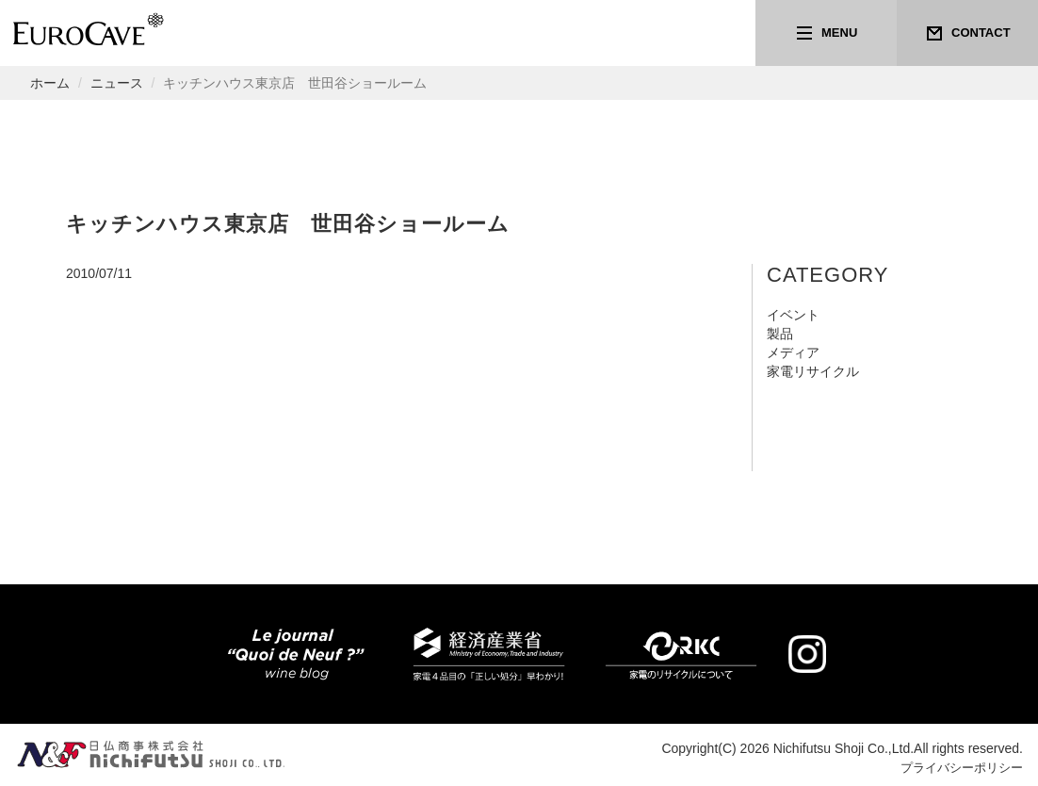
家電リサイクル (813, 371)
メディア (793, 352)
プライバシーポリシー (957, 767)
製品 (780, 333)
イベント (793, 314)
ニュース (116, 82)
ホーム (50, 82)
